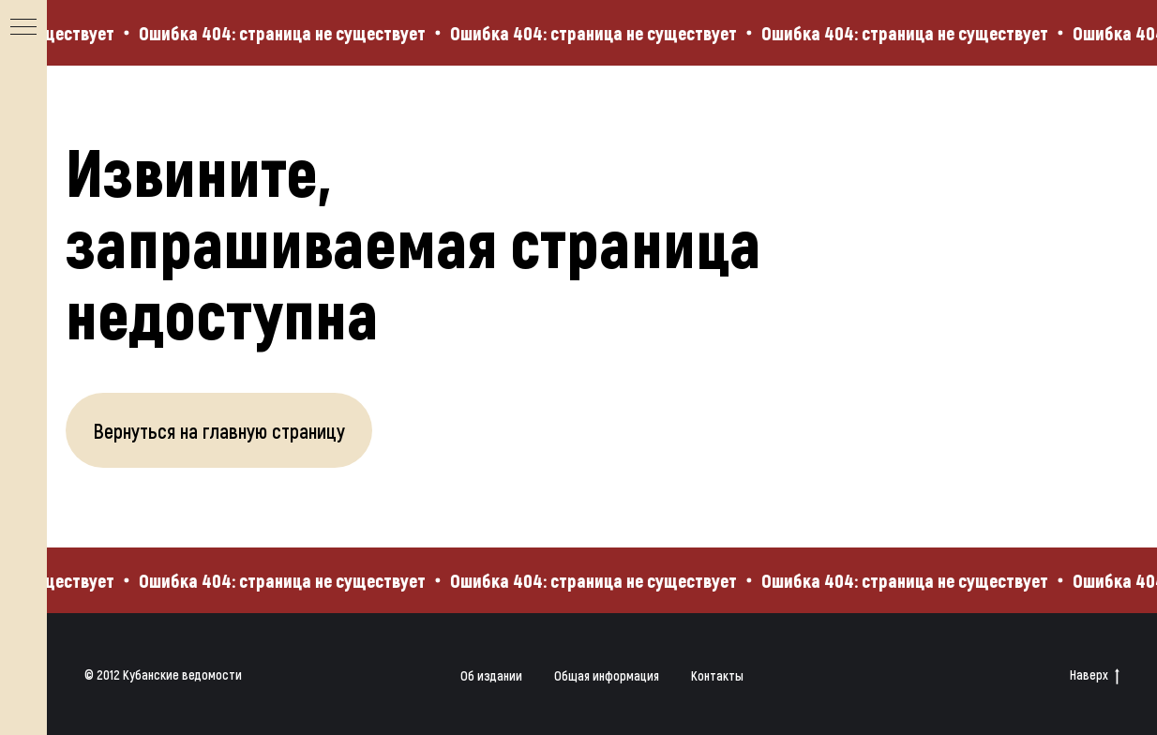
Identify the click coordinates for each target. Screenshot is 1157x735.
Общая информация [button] (606, 675)
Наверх (1094, 675)
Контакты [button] (717, 675)
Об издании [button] (491, 675)
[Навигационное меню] (23, 28)
